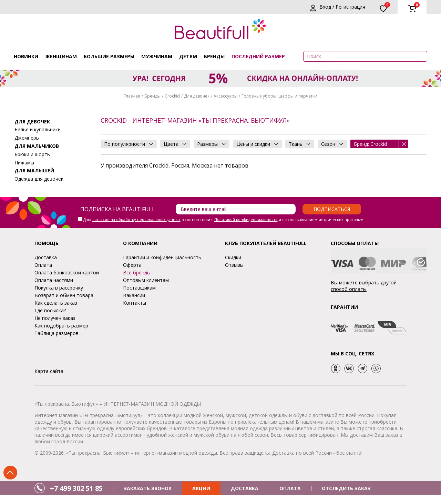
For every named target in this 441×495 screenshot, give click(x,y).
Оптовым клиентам (146, 280)
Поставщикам (139, 287)
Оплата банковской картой (66, 272)
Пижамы (24, 162)
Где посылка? (50, 310)
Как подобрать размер (61, 325)
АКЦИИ (201, 488)
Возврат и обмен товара (63, 295)
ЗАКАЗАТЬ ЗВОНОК (148, 488)
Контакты (134, 303)
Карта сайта (48, 371)
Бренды (214, 56)
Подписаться (332, 209)
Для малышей (34, 170)
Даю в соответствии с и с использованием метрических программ (223, 219)
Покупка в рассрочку (58, 287)
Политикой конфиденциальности (246, 219)
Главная (132, 96)
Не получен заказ (54, 318)
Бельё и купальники (37, 129)
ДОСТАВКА (244, 488)
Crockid (172, 96)
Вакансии (134, 295)
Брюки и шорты (32, 154)
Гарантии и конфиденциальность (162, 257)
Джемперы (27, 137)
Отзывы (234, 265)
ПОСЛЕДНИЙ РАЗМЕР (258, 56)
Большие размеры (109, 56)
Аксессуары (225, 96)
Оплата (43, 265)
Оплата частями (53, 280)
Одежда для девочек (38, 178)
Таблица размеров (56, 333)
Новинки (26, 56)
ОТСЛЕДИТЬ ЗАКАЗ (346, 488)
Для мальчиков (36, 146)
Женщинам (61, 56)
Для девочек (196, 96)
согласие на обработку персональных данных (136, 219)
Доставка (45, 257)
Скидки (233, 257)
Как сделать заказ (55, 303)
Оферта (132, 265)
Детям (188, 56)
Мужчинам (156, 56)
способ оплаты (349, 289)
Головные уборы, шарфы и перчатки (279, 96)
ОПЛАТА (290, 488)
